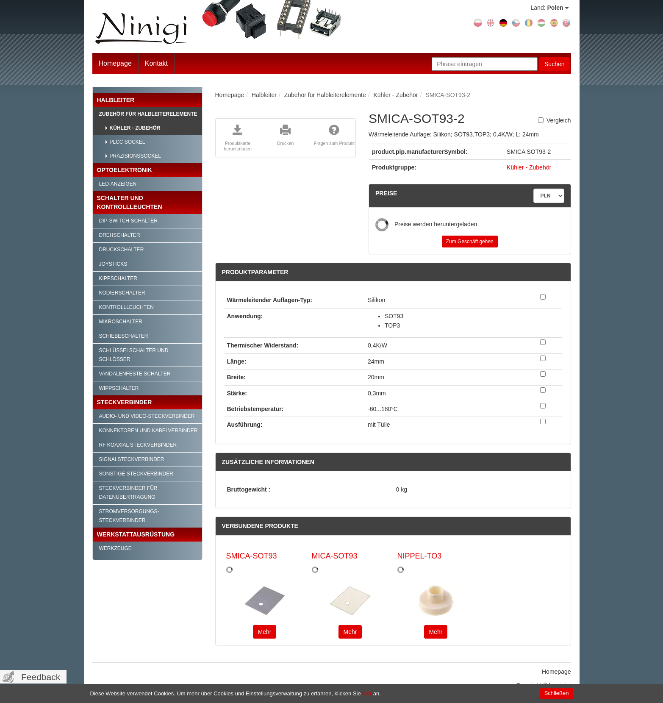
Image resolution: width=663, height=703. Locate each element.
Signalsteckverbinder (131, 459)
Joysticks (113, 264)
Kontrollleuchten (126, 307)
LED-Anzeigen (118, 184)
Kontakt (156, 63)
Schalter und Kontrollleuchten (129, 202)
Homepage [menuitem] (556, 671)
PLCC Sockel (127, 142)
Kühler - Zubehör (135, 128)
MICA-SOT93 (335, 556)
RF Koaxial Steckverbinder (138, 445)
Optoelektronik (124, 170)
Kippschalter (118, 278)
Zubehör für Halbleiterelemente (148, 114)
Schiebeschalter (123, 336)
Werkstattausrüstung (136, 534)
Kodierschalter (122, 293)
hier (367, 693)
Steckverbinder (124, 402)
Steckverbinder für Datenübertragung (128, 492)
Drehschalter (119, 235)
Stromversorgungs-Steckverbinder (129, 515)
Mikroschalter (120, 322)
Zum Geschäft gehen (470, 242)
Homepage (115, 63)
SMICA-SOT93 (251, 556)
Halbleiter (116, 100)
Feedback (40, 677)
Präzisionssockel (135, 156)
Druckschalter (121, 250)
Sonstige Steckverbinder (136, 474)
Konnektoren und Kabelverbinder (148, 430)
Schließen (556, 693)
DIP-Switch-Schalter (128, 221)
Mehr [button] (265, 631)
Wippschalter (119, 388)
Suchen (554, 64)
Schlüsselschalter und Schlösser (134, 354)
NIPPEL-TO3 (419, 556)
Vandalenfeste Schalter (135, 374)
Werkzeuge (115, 548)
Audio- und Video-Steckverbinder (147, 416)
